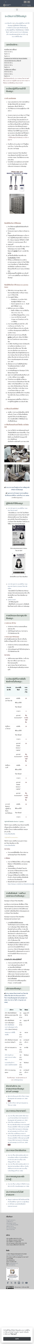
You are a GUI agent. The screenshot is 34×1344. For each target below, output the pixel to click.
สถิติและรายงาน (10, 1226)
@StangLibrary (18, 1080)
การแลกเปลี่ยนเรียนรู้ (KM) (12, 1224)
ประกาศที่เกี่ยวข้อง (17, 36)
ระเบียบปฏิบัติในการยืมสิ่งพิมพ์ (13, 30)
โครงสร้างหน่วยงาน (10, 1220)
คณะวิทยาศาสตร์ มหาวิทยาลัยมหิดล (14, 1255)
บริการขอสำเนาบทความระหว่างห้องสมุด (10, 1057)
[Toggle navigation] (6, 2)
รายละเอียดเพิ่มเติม (9, 834)
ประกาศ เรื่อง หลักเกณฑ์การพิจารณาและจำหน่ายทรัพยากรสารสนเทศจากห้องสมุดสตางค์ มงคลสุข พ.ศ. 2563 (18, 1118)
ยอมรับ (17, 1338)
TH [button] (28, 2)
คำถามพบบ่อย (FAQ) (11, 1228)
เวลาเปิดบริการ (9, 23)
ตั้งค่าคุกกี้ (13, 1334)
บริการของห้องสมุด (11, 34)
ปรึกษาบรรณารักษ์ (10, 1229)
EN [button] (25, 2)
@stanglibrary (12, 1264)
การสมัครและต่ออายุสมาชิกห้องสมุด (16, 27)
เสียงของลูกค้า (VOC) (11, 1223)
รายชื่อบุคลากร (9, 1221)
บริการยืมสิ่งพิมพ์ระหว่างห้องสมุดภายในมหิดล (11, 1027)
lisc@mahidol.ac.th (13, 1263)
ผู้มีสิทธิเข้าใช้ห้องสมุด (20, 25)
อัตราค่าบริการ (22, 34)
